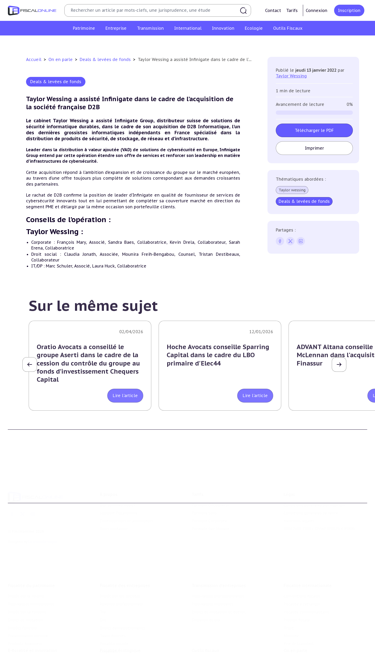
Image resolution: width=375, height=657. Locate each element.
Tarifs (292, 10)
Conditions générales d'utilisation (314, 490)
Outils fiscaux (205, 635)
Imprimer (314, 148)
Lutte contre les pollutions (125, 645)
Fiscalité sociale (114, 624)
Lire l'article (125, 395)
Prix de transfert (299, 624)
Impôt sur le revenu (26, 576)
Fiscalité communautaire (306, 592)
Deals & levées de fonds (106, 59)
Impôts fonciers (22, 608)
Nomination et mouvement (309, 645)
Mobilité (291, 615)
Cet (103, 600)
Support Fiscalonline (119, 498)
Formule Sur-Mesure (210, 514)
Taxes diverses (113, 615)
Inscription (349, 10)
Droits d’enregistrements (122, 608)
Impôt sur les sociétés (120, 576)
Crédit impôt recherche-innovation (39, 645)
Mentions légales (299, 506)
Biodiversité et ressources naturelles (133, 653)
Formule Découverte (210, 490)
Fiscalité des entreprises (125, 565)
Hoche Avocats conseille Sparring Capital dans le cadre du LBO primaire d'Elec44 (218, 355)
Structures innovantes (28, 653)
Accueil (33, 59)
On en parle (61, 59)
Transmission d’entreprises (219, 565)
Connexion (316, 10)
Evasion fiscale (297, 600)
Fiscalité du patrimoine (31, 565)
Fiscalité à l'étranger (302, 584)
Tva (103, 592)
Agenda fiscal (203, 653)
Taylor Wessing (291, 75)
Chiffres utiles (205, 645)
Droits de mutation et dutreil (219, 592)
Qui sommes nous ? (118, 490)
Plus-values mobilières (212, 584)
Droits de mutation (25, 600)
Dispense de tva (206, 600)
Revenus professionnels (121, 584)
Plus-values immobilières (31, 584)
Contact (273, 10)
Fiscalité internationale (308, 565)
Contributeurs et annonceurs (126, 506)
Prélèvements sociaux (28, 615)
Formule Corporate (209, 506)
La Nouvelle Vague (42, 527)
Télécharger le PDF (314, 130)
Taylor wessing (292, 190)
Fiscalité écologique (120, 635)
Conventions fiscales (302, 576)
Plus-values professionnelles (218, 576)
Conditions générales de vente (311, 498)
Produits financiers (25, 624)
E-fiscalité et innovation (32, 635)
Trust (289, 608)
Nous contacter (114, 514)
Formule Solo (204, 498)
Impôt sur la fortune (27, 592)
